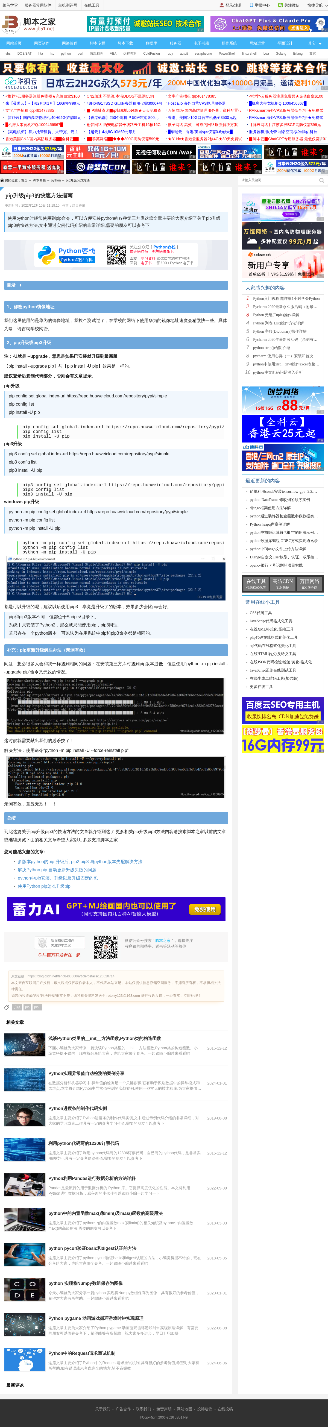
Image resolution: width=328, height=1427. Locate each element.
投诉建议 (204, 1409)
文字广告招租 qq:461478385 (192, 96)
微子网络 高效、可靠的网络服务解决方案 (203, 124)
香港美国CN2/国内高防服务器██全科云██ (42, 139)
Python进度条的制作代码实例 (77, 1108)
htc (52, 53)
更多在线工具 (261, 687)
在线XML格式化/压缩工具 (272, 629)
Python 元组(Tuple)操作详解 (276, 315)
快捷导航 (318, 5)
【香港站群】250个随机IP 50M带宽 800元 (123, 117)
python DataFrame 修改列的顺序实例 (280, 500)
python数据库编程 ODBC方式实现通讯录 (284, 541)
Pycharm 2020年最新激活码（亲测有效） (287, 340)
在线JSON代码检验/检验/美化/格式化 (281, 662)
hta (40, 53)
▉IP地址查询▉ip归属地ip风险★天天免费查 (124, 110)
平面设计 (285, 43)
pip (27, 1007)
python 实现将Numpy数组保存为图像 (85, 1283)
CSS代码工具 (261, 613)
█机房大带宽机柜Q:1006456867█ (277, 103)
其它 (312, 53)
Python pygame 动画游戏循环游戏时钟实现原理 (96, 1318)
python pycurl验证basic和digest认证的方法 (92, 1248)
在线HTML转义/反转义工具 (273, 654)
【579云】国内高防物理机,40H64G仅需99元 (43, 117)
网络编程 (69, 43)
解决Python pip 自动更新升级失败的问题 (57, 870)
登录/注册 (234, 5)
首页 (24, 180)
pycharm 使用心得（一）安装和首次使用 (287, 356)
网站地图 (184, 1409)
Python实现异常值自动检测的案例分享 (86, 1073)
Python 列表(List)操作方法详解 (278, 323)
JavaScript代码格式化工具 (271, 621)
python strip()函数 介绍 (271, 348)
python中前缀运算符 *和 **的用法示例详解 (286, 533)
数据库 (151, 43)
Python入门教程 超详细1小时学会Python (286, 299)
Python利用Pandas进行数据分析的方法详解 (92, 1178)
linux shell (249, 53)
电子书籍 (201, 43)
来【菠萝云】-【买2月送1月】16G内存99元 (42, 103)
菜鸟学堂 (10, 5)
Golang (281, 53)
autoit (184, 53)
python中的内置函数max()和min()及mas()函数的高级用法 (105, 1213)
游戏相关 (96, 53)
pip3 (37, 1007)
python (66, 53)
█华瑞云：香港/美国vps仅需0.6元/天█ (200, 132)
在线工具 (91, 5)
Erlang (298, 53)
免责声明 (164, 1409)
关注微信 (292, 5)
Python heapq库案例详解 (270, 524)
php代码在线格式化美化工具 (274, 637)
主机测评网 (67, 5)
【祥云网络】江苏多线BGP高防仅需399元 (285, 124)
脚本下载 (125, 43)
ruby (170, 53)
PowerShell (227, 53)
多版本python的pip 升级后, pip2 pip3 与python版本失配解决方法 (80, 861)
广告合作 (123, 1409)
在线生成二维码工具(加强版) (274, 678)
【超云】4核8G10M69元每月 (111, 132)
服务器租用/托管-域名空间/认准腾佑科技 (283, 132)
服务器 (175, 43)
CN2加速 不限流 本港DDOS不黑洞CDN (120, 96)
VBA (113, 53)
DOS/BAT (24, 53)
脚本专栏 (97, 43)
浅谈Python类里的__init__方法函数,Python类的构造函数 (104, 1038)
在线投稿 (225, 1409)
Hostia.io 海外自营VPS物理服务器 (197, 103)
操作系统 (229, 43)
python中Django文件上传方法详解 (278, 549)
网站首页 (14, 43)
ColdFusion (151, 53)
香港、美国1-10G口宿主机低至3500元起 (202, 117)
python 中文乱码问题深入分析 (278, 372)
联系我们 (143, 1409)
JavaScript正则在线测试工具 (273, 670)
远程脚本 (129, 53)
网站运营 (257, 43)
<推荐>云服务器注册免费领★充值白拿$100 (42, 96)
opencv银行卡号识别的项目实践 (276, 565)
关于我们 (102, 1409)
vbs (8, 53)
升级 (17, 1007)
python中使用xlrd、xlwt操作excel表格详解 (288, 364)
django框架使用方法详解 (270, 508)
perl (80, 53)
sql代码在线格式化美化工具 (273, 646)
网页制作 (41, 43)
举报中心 (262, 5)
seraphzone (203, 53)
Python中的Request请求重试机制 (81, 1353)
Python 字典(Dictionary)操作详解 (280, 331)
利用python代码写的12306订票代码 (83, 1143)
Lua (266, 53)
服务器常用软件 (38, 5)
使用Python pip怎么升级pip (44, 886)
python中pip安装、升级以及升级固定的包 (58, 878)
